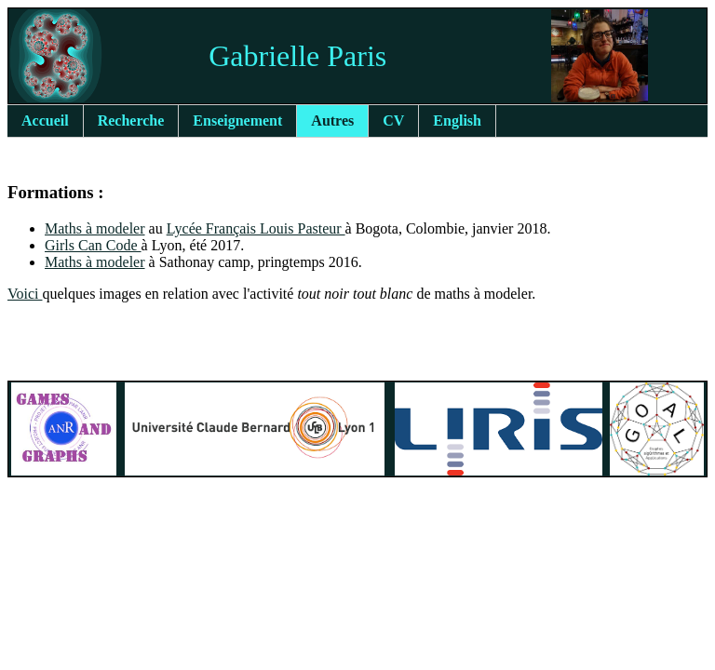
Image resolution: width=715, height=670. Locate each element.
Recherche (131, 120)
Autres (332, 120)
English (457, 120)
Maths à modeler (95, 228)
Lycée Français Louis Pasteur (256, 228)
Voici (24, 294)
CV (393, 120)
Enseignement (237, 120)
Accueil (45, 120)
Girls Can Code (93, 245)
